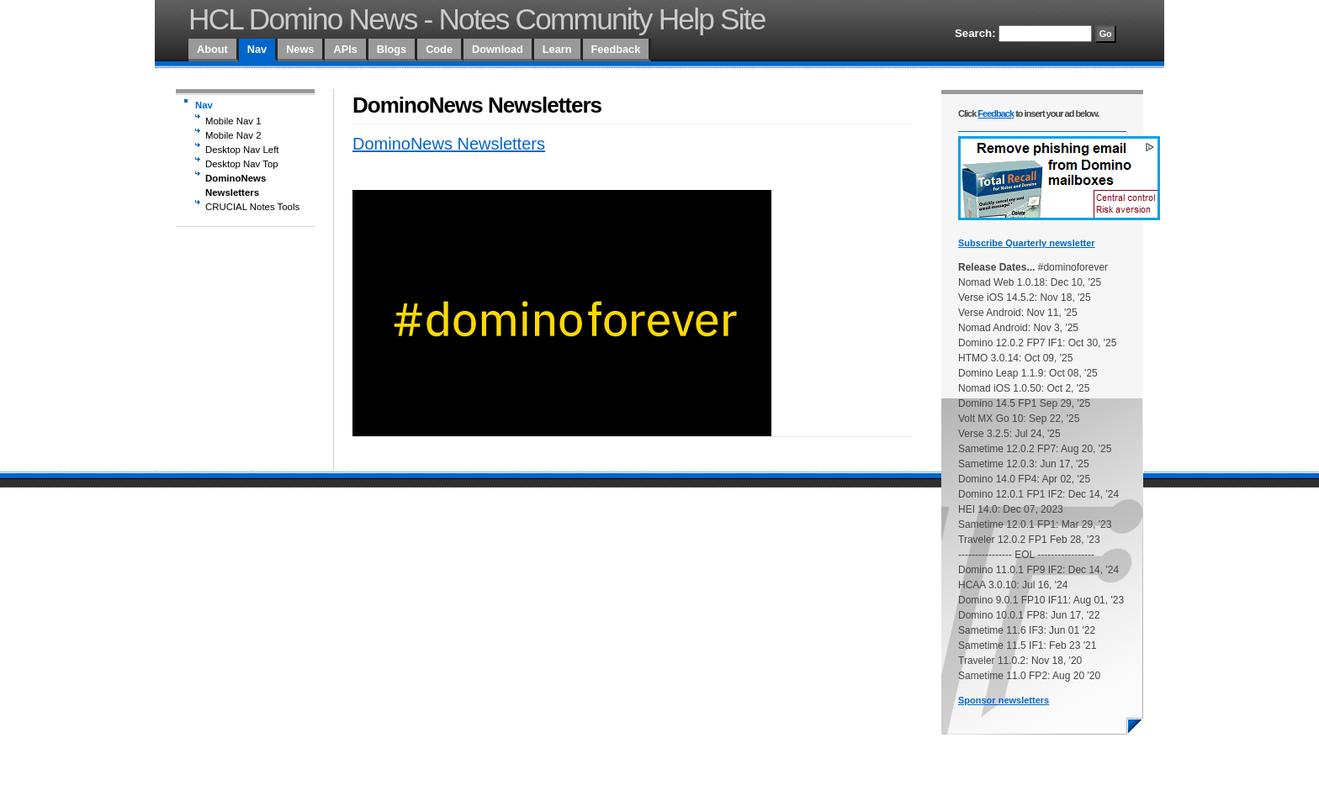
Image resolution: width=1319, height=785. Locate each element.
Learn (557, 49)
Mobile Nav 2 (233, 135)
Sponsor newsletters (1003, 700)
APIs (345, 49)
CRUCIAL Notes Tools (252, 207)
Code (439, 49)
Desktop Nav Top (241, 164)
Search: (975, 33)
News (300, 49)
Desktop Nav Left (242, 150)
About (212, 49)
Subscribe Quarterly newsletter (1026, 243)
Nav (257, 49)
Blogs (391, 49)
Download (497, 49)
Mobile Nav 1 (233, 121)
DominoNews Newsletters (235, 185)
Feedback (616, 49)
